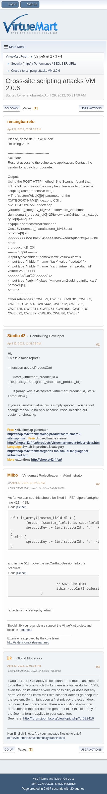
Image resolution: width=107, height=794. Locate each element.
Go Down (12, 108)
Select (21, 507)
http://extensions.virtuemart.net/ (28, 642)
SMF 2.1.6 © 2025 (42, 783)
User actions (91, 108)
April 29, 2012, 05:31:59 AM (24, 129)
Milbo (12, 475)
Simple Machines (65, 783)
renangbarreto (20, 121)
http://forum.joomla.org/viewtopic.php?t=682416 (58, 718)
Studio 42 (16, 336)
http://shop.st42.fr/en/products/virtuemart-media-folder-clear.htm (53, 442)
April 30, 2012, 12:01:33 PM (24, 665)
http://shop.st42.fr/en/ (46, 459)
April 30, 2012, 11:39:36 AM (24, 343)
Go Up (9, 749)
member (26, 630)
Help (35, 778)
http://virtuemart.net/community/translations (36, 738)
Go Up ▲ (69, 778)
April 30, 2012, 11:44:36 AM (28, 482)
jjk (9, 658)
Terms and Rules (50, 778)
